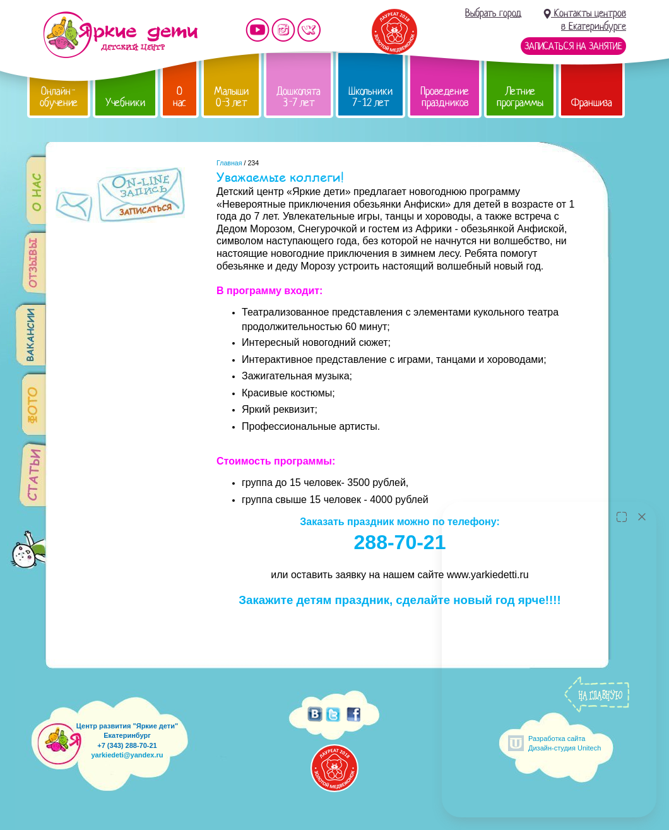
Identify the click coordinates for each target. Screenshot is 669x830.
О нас (179, 97)
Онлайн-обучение (59, 97)
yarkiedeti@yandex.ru (127, 755)
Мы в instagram (283, 30)
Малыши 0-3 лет (231, 97)
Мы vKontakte (309, 30)
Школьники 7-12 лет (370, 97)
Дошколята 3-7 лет (298, 97)
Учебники (125, 102)
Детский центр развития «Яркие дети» (120, 34)
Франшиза (591, 102)
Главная (229, 163)
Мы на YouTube (257, 30)
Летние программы (520, 97)
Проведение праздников (444, 97)
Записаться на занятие (573, 46)
